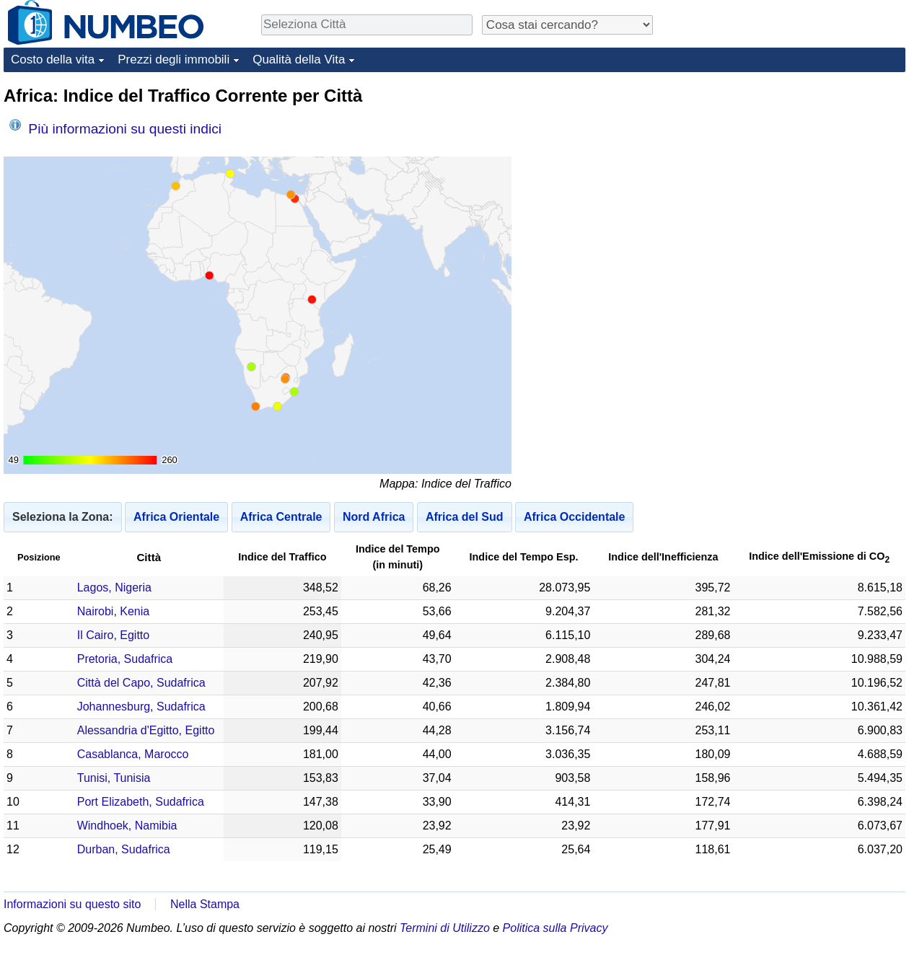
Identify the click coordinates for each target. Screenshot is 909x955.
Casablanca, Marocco (133, 754)
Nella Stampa (205, 904)
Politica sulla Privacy (555, 928)
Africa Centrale (281, 517)
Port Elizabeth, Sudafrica (140, 802)
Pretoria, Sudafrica (125, 659)
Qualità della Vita (298, 59)
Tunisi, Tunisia (114, 778)
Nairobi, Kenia (113, 611)
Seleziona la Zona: (62, 517)
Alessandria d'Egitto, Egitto (146, 730)
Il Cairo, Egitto (113, 635)
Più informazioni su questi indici (115, 127)
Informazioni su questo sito (72, 904)
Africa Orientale (176, 517)
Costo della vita (53, 59)
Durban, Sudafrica (123, 849)
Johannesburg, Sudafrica (141, 706)
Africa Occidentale (574, 517)
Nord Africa (374, 517)
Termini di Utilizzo (445, 928)
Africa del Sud (465, 517)
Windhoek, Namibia (127, 825)
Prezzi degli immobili (173, 59)
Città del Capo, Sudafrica (141, 683)
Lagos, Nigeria (114, 587)
